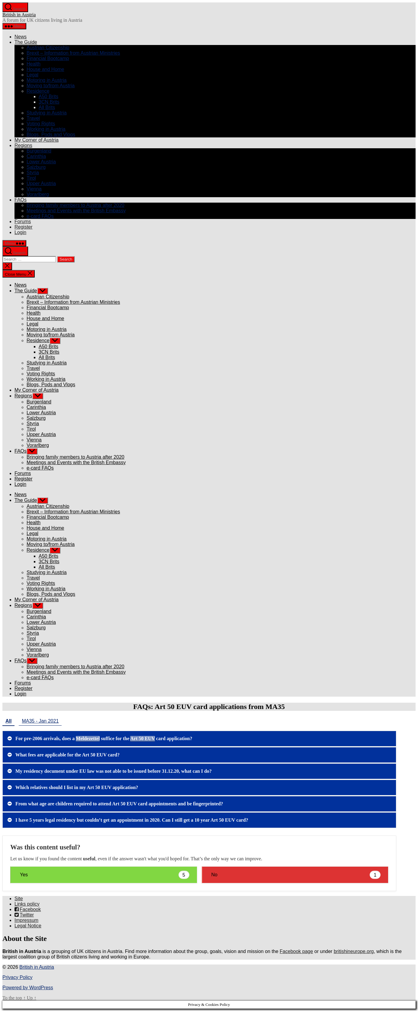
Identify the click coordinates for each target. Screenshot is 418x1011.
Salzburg (36, 167)
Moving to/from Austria (51, 85)
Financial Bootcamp (48, 58)
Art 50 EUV (142, 738)
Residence (38, 91)
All (8, 721)
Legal (32, 74)
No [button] (296, 875)
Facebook (27, 909)
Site (18, 898)
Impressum (26, 920)
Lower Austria (41, 161)
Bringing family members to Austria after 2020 (75, 205)
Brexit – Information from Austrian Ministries (73, 53)
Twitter (24, 914)
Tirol (31, 178)
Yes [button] (104, 875)
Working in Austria (46, 129)
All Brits (47, 107)
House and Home (45, 69)
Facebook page (296, 951)
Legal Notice (27, 925)
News (20, 36)
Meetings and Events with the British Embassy (76, 210)
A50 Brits (48, 96)
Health (33, 63)
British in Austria (19, 14)
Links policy (27, 904)
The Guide (25, 42)
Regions (23, 145)
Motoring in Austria (47, 80)
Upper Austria (41, 183)
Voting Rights (41, 123)
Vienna (34, 188)
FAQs (20, 199)
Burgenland (39, 150)
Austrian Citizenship (48, 47)
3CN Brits (49, 101)
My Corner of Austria (36, 140)
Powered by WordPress (27, 987)
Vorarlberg (38, 194)
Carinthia (36, 156)
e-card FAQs (40, 216)
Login (20, 232)
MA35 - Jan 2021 (40, 721)
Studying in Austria (47, 112)
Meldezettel (88, 738)
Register (23, 226)
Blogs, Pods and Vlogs (51, 134)
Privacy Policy (17, 977)
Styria (33, 172)
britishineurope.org (354, 951)
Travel (33, 118)
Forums (22, 221)
